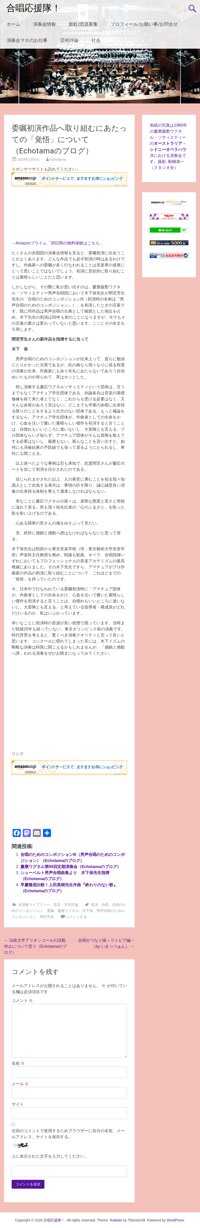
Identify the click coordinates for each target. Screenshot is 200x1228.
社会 (96, 40)
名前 (18, 1063)
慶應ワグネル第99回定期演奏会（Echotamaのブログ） (70, 866)
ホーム (13, 24)
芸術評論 (69, 40)
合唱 (105, 905)
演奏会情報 (44, 24)
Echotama (58, 159)
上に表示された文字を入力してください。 (50, 1156)
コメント (22, 1000)
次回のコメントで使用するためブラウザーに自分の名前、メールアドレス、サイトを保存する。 (68, 1134)
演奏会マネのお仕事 (27, 40)
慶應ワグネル (68, 911)
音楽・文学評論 (66, 905)
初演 (94, 905)
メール (20, 1084)
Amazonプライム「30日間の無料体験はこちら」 (60, 243)
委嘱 (50, 911)
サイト (18, 1104)
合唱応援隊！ (33, 8)
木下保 (87, 911)
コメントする (76, 917)
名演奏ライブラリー (34, 905)
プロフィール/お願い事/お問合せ (144, 24)
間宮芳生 (47, 917)
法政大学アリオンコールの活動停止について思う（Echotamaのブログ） (35, 946)
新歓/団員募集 (83, 24)
